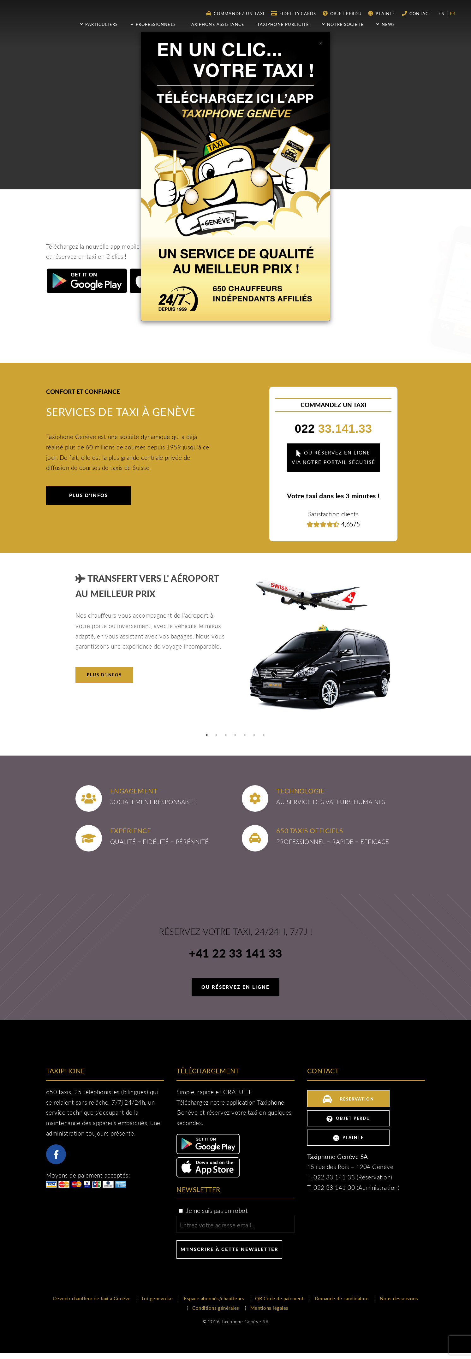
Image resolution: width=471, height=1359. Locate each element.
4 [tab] (235, 735)
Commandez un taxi (235, 13)
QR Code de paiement (279, 1298)
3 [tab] (226, 735)
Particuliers (99, 24)
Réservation (348, 1098)
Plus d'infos (88, 495)
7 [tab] (264, 735)
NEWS (385, 24)
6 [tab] (254, 735)
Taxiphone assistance (216, 24)
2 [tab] (216, 735)
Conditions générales (215, 1308)
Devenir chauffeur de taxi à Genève (92, 1298)
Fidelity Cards (293, 13)
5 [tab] (245, 735)
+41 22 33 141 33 (235, 954)
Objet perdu (342, 13)
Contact (417, 13)
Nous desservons (399, 1298)
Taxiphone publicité (283, 24)
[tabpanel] (235, 647)
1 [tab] (207, 735)
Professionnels (153, 24)
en (442, 13)
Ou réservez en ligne (235, 987)
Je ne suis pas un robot (213, 1210)
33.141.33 (333, 428)
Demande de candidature (342, 1298)
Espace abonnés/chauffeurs (214, 1298)
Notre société (343, 24)
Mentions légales (269, 1308)
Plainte (381, 13)
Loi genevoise (157, 1298)
